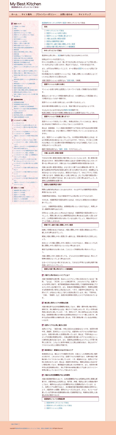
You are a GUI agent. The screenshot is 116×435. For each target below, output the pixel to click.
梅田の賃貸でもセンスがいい (22, 45)
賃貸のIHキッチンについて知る (22, 32)
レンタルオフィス (19, 123)
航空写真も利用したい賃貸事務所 (23, 115)
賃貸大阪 (16, 54)
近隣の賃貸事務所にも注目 (21, 117)
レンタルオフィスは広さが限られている (25, 125)
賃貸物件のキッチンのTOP (51, 23)
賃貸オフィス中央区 (19, 192)
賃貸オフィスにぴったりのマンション (24, 201)
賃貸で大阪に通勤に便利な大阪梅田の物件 (26, 90)
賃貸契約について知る (20, 30)
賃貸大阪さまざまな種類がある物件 (24, 60)
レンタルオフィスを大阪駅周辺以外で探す (26, 150)
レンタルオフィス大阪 (20, 176)
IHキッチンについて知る (55, 30)
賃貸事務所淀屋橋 (19, 102)
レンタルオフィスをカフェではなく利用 (25, 140)
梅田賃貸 (16, 49)
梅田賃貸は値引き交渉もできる (22, 92)
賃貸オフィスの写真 (19, 194)
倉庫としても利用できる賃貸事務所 (24, 106)
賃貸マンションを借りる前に (56, 33)
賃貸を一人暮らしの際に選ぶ (22, 43)
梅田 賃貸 (63, 149)
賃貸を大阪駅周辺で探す (55, 41)
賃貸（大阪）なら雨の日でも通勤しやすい (26, 71)
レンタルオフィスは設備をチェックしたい (26, 131)
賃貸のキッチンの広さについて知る (24, 34)
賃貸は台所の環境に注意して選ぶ (23, 52)
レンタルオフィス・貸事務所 (22, 133)
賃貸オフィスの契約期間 (21, 199)
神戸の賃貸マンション (20, 39)
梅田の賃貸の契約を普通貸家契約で (24, 47)
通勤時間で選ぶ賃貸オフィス (22, 190)
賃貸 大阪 (70, 80)
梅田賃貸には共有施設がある (22, 62)
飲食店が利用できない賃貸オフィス (24, 196)
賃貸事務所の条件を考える (21, 104)
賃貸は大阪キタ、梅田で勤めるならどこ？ (26, 73)
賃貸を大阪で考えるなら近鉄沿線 (23, 58)
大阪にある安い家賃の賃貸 (55, 38)
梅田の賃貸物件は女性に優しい (22, 88)
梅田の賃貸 (68, 110)
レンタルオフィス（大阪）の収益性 (24, 152)
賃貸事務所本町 (18, 113)
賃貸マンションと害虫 (20, 37)
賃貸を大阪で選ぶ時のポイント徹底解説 (60, 47)
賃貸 (15, 28)
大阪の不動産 (14, 424)
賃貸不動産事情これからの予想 (22, 64)
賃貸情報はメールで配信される (22, 56)
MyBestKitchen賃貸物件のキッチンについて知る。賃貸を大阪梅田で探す (33, 428)
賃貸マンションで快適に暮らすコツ (59, 36)
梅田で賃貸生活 (18, 85)
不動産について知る (19, 26)
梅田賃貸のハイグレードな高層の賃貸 (24, 83)
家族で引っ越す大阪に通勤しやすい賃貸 (60, 44)
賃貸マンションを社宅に (21, 41)
